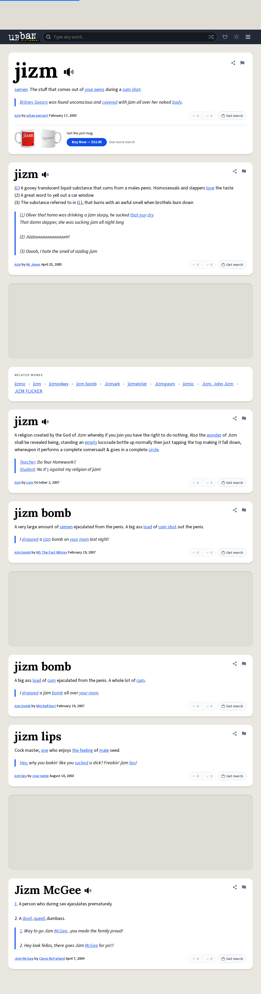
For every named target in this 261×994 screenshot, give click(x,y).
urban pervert (37, 115)
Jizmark (112, 384)
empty (91, 442)
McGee (60, 931)
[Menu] (248, 37)
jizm (18, 115)
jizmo (20, 384)
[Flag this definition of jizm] (242, 63)
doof (27, 918)
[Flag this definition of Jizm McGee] (244, 887)
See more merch (122, 142)
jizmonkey (59, 384)
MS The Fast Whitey (51, 552)
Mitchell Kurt (46, 706)
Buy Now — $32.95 (87, 142)
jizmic (188, 384)
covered (109, 102)
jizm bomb (86, 384)
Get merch (232, 116)
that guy (138, 215)
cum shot (131, 89)
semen (21, 89)
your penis (94, 89)
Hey (23, 763)
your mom (79, 539)
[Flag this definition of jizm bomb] (244, 510)
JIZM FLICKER (28, 391)
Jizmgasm (165, 384)
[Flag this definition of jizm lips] (244, 733)
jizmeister (137, 384)
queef (39, 918)
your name (40, 776)
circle (153, 449)
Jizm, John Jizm (217, 384)
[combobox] (130, 37)
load (148, 527)
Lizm (29, 482)
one (44, 750)
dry (150, 215)
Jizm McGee (24, 958)
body (177, 102)
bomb (57, 693)
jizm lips (21, 776)
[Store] (225, 37)
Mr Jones (33, 264)
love (210, 188)
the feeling (82, 750)
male (104, 750)
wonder (214, 435)
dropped (30, 539)
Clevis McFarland (52, 958)
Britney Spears (34, 102)
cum (51, 680)
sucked (81, 763)
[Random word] (211, 37)
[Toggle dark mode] (236, 37)
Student (27, 469)
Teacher (27, 462)
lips (132, 763)
